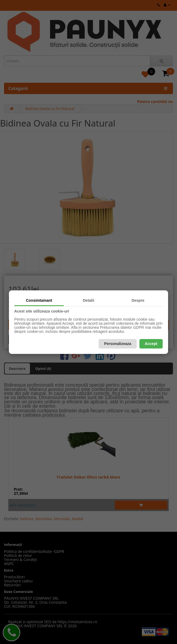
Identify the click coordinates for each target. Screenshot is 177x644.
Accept (151, 343)
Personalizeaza (117, 343)
